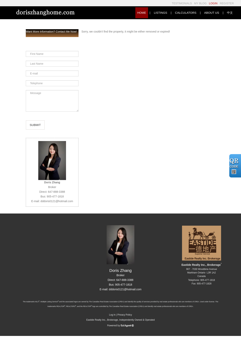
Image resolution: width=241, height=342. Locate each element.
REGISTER (227, 3)
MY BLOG (200, 3)
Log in (112, 320)
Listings (160, 12)
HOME (141, 12)
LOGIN (213, 3)
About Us (211, 12)
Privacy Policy (124, 320)
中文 (230, 12)
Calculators (185, 12)
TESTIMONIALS (182, 3)
